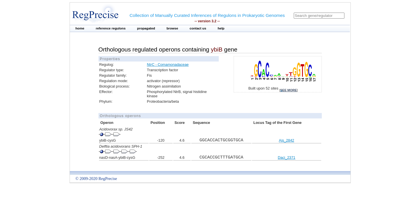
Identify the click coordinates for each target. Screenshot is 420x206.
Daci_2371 (286, 157)
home (80, 28)
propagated (146, 28)
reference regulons (110, 28)
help (221, 28)
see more (288, 90)
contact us (198, 28)
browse (172, 28)
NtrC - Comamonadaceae (168, 64)
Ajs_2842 (286, 140)
